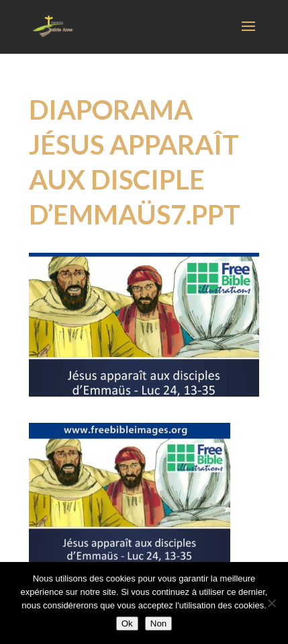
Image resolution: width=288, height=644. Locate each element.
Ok (127, 623)
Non (158, 623)
